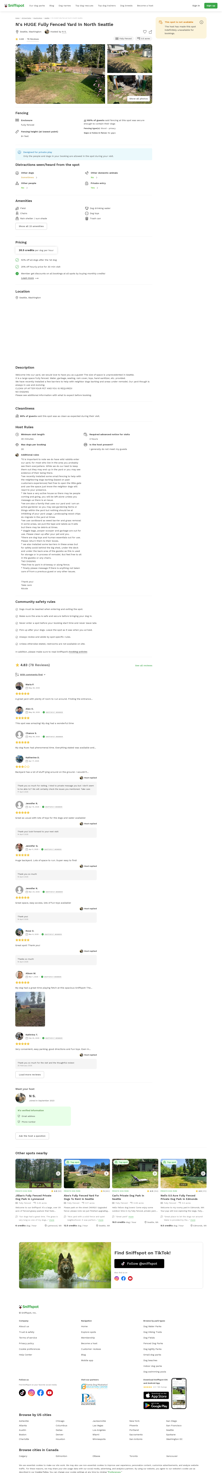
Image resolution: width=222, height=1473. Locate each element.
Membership (88, 1337)
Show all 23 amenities (31, 226)
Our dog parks (37, 5)
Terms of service (28, 1337)
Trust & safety (26, 1332)
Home (84, 1326)
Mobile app (87, 1360)
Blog (51, 5)
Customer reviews (91, 1349)
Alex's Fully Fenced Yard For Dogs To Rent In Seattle (81, 1197)
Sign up (211, 5)
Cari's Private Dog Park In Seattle (128, 1197)
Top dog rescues (84, 5)
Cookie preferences (29, 1349)
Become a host (145, 5)
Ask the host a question (32, 1136)
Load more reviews (30, 1074)
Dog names (65, 5)
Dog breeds (126, 5)
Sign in (196, 5)
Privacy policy (26, 1343)
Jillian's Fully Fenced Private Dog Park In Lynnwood (33, 1197)
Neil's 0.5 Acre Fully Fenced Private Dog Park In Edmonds (179, 1197)
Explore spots (88, 1332)
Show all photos (138, 98)
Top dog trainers (107, 5)
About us (24, 1326)
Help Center (25, 1354)
